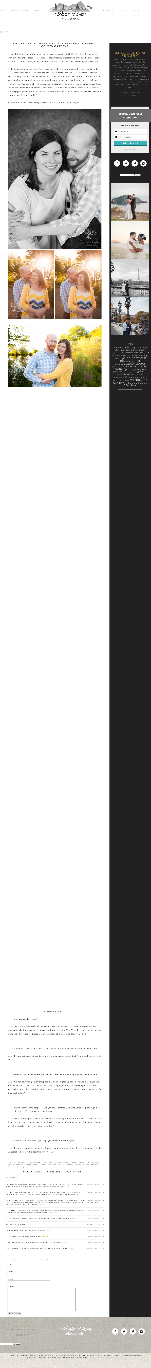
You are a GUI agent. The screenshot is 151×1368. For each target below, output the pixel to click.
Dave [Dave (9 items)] (145, 347)
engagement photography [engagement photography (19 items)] (133, 350)
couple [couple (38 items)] (134, 347)
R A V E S (135, 10)
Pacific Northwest (19, 1162)
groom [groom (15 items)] (124, 355)
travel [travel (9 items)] (127, 380)
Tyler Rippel (11, 1210)
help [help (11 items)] (128, 355)
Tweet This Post (73, 1171)
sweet (72, 1164)
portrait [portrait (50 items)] (120, 369)
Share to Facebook (32, 1171)
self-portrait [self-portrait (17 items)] (129, 377)
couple (45, 1162)
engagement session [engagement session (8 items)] (117, 353)
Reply (68, 1186)
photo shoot (23, 1164)
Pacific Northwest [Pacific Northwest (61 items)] (133, 358)
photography (45, 1164)
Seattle (66, 1164)
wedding (89, 1164)
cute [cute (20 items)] (140, 347)
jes (7, 1224)
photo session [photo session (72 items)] (122, 366)
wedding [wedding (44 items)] (118, 382)
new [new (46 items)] (117, 358)
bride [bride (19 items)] (126, 347)
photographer (34, 1164)
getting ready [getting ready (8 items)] (116, 355)
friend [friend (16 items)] (141, 353)
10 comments (11, 1177)
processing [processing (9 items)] (134, 372)
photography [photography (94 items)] (125, 363)
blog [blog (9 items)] (121, 347)
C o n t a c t (6, 32)
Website (10, 1279)
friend (71, 1162)
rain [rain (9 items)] (145, 372)
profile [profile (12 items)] (141, 372)
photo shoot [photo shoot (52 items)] (141, 366)
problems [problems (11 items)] (126, 372)
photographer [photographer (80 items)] (130, 360)
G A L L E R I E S (107, 10)
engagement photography (58, 1162)
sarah (8, 1218)
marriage (82, 1162)
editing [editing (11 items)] (117, 350)
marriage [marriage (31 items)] (144, 355)
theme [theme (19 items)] (122, 380)
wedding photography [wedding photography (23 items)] (136, 383)
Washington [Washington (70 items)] (138, 380)
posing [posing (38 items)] (137, 369)
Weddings (30, 1162)
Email (10, 1272)
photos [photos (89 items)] (140, 363)
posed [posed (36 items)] (128, 369)
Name (10, 1264)
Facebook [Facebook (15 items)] (129, 353)
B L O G (3, 10)
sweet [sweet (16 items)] (115, 380)
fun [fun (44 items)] (147, 352)
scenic (60, 1164)
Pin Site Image (53, 1171)
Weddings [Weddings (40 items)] (130, 385)
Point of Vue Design (117, 1362)
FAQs (37, 10)
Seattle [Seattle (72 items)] (128, 374)
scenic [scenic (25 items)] (119, 374)
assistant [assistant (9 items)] (117, 347)
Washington (80, 1164)
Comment (11, 1286)
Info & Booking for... (20, 10)
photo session (13, 1164)
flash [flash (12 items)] (136, 353)
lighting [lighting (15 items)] (134, 355)
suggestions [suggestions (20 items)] (141, 377)
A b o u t (123, 10)
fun (76, 1162)
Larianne (10, 1248)
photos (53, 1164)
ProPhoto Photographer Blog (99, 1362)
